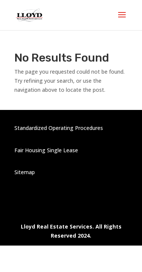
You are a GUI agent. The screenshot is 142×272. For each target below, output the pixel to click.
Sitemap (24, 172)
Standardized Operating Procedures (58, 127)
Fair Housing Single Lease (46, 150)
